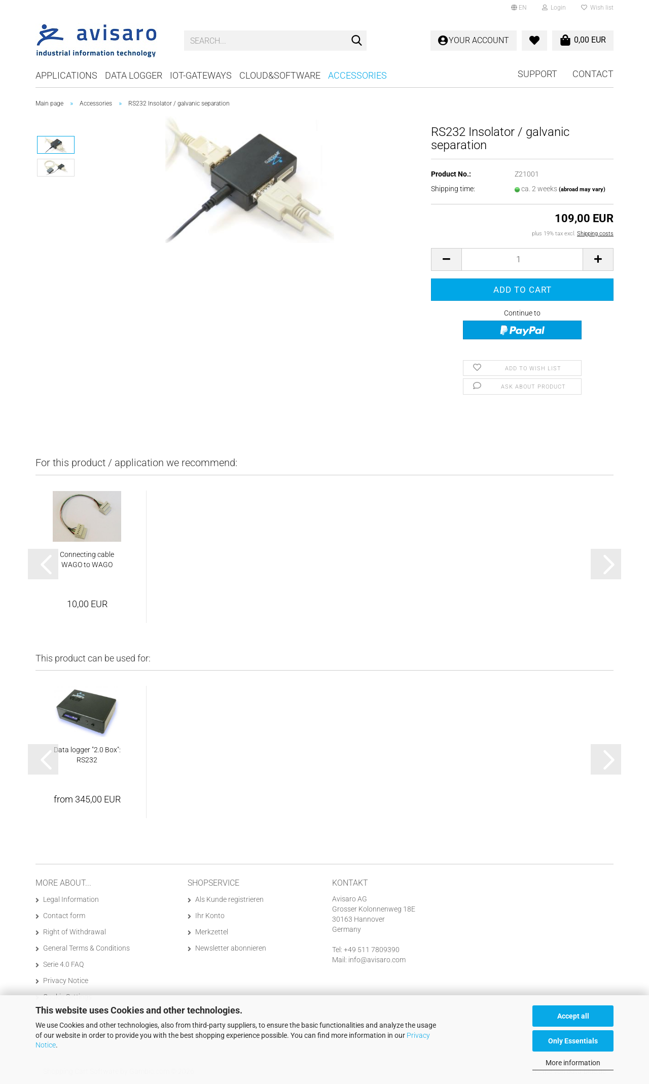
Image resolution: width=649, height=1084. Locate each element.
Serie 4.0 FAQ (63, 964)
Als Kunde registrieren (229, 899)
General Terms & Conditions (86, 948)
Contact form (64, 916)
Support (537, 73)
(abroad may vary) (582, 189)
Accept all (573, 1016)
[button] (518, 7)
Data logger (133, 75)
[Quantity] (522, 259)
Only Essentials (573, 1041)
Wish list (597, 7)
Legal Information (71, 899)
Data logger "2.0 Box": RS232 (87, 755)
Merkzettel (211, 932)
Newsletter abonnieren (230, 948)
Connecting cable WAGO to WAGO (87, 559)
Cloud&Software (279, 75)
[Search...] (357, 41)
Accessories (357, 75)
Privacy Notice (65, 980)
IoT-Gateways (201, 75)
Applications (66, 75)
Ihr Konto (210, 916)
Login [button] (554, 7)
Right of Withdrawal (74, 932)
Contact (593, 73)
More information (573, 1063)
